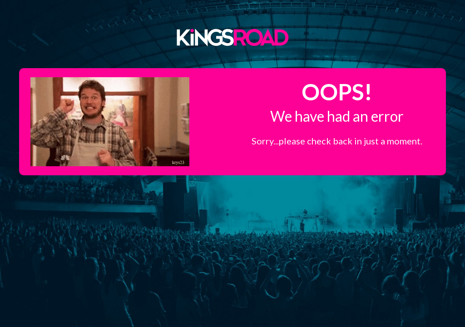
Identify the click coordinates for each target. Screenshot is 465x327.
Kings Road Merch (232, 36)
